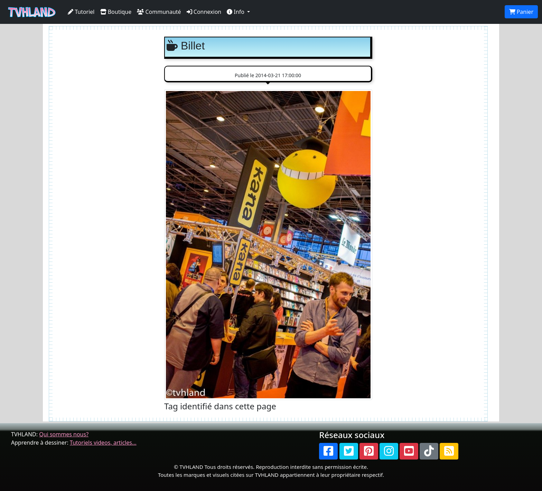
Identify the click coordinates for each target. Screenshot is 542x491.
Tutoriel (81, 12)
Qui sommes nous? (63, 434)
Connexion (204, 12)
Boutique (116, 12)
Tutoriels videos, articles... (103, 442)
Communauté (159, 12)
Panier (521, 12)
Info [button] (236, 12)
